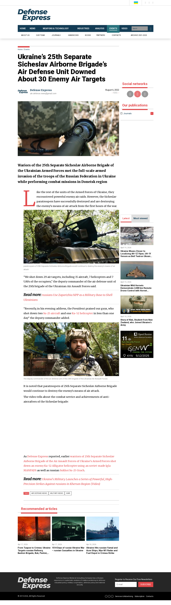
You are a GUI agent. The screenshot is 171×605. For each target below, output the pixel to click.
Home (20, 49)
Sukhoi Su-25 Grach (73, 470)
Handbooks (73, 35)
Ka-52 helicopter (83, 313)
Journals (56, 35)
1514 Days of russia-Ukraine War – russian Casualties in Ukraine (67, 555)
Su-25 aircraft (51, 313)
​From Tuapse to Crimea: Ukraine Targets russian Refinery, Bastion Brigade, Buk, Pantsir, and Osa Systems (32, 558)
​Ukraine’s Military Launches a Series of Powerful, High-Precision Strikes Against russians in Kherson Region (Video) (71, 484)
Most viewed (140, 218)
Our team (40, 35)
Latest (126, 218)
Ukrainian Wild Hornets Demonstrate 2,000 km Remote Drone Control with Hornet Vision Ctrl (135, 289)
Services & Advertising (124, 601)
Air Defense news (38, 498)
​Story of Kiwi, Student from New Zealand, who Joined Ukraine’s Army (135, 322)
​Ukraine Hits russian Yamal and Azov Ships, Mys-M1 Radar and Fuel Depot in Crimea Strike (100, 556)
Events (27, 49)
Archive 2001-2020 (139, 35)
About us (25, 35)
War (64, 498)
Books (88, 35)
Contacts (116, 35)
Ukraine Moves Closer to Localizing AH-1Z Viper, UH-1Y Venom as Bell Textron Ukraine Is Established (136, 255)
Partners (100, 35)
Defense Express (41, 90)
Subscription (139, 601)
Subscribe (145, 589)
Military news (54, 498)
